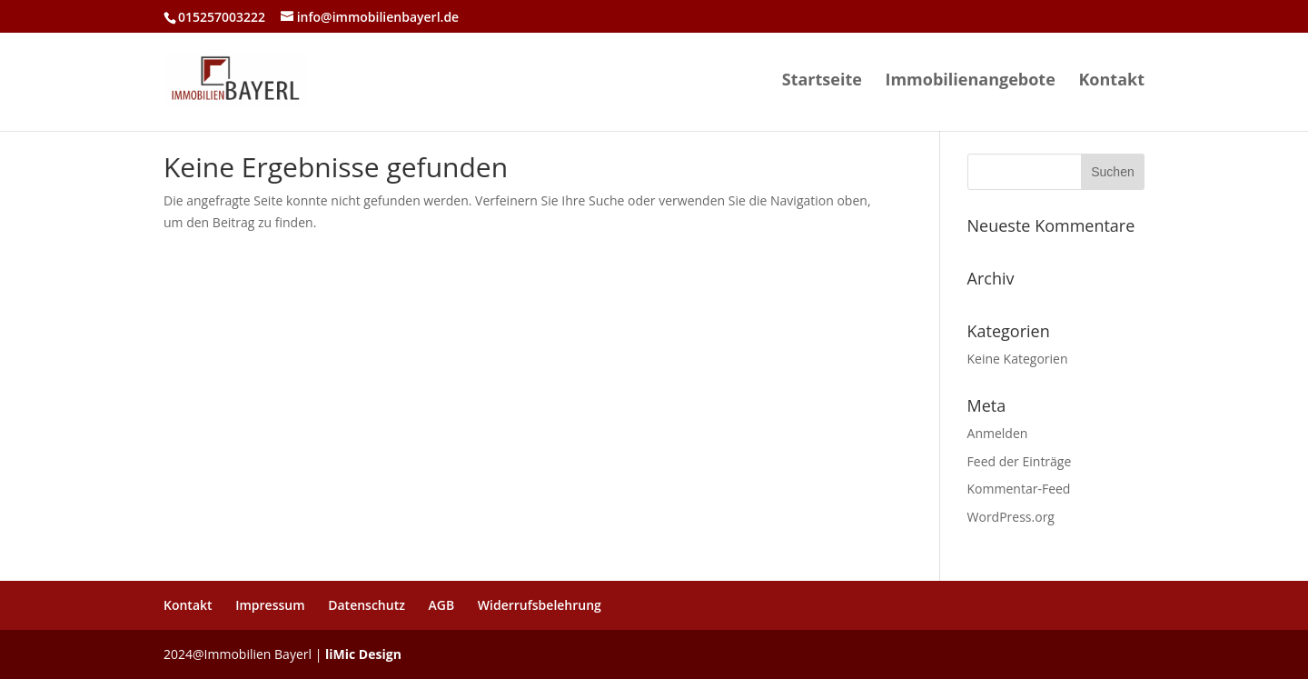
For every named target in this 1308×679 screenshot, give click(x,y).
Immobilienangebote (970, 81)
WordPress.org (1011, 516)
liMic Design (363, 654)
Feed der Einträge (1019, 461)
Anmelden (997, 433)
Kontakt (1111, 81)
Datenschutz (366, 605)
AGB (442, 605)
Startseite (822, 81)
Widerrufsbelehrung (539, 605)
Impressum (269, 605)
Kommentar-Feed (1019, 488)
